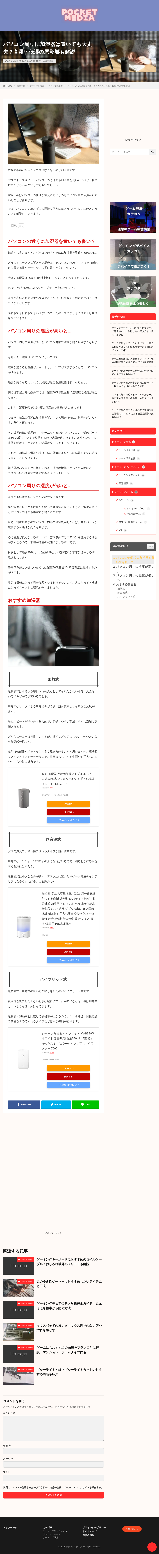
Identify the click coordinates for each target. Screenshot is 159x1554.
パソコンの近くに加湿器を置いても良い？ (135, 560)
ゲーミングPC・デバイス (129, 467)
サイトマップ (90, 1531)
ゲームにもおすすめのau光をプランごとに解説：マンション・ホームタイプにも (67, 1350)
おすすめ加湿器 (126, 584)
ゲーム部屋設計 (129, 450)
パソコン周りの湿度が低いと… (135, 578)
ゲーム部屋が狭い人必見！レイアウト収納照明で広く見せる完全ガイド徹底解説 (133, 360)
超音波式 (122, 592)
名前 (7, 1446)
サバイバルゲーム (138, 508)
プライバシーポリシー (94, 1527)
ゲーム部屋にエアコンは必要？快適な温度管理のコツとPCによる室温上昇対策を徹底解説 (133, 413)
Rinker (52, 788)
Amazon (68, 804)
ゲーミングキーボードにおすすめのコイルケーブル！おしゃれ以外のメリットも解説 (69, 1262)
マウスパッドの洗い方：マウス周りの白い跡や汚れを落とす (69, 1328)
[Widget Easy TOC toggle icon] (150, 547)
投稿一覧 (21, 85)
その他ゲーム (136, 514)
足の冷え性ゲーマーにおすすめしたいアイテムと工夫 (69, 1284)
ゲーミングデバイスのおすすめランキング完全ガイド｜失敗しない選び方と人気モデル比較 (133, 331)
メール (8, 1459)
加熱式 (121, 588)
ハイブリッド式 (126, 596)
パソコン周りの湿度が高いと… (135, 569)
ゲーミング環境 (37, 85)
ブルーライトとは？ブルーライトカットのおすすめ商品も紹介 (69, 1372)
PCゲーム (126, 500)
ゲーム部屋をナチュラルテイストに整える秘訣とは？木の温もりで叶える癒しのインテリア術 (133, 347)
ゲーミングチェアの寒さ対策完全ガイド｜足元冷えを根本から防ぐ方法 (69, 1306)
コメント (9, 1413)
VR (123, 530)
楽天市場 (68, 812)
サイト (6, 1472)
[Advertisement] (53, 1152)
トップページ (10, 1527)
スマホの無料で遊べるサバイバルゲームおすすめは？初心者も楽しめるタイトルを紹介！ (133, 398)
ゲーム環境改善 (46, 61)
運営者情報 (88, 1535)
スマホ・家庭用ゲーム (133, 522)
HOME (9, 86)
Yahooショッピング (68, 820)
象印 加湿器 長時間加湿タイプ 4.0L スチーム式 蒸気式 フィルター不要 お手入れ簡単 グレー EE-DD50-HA (68, 779)
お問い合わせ (132, 1529)
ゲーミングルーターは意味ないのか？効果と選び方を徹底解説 (133, 372)
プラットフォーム (126, 492)
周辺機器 (126, 483)
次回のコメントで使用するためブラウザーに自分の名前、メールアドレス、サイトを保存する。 (53, 1487)
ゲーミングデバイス (132, 475)
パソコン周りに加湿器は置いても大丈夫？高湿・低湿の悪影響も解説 (98, 85)
